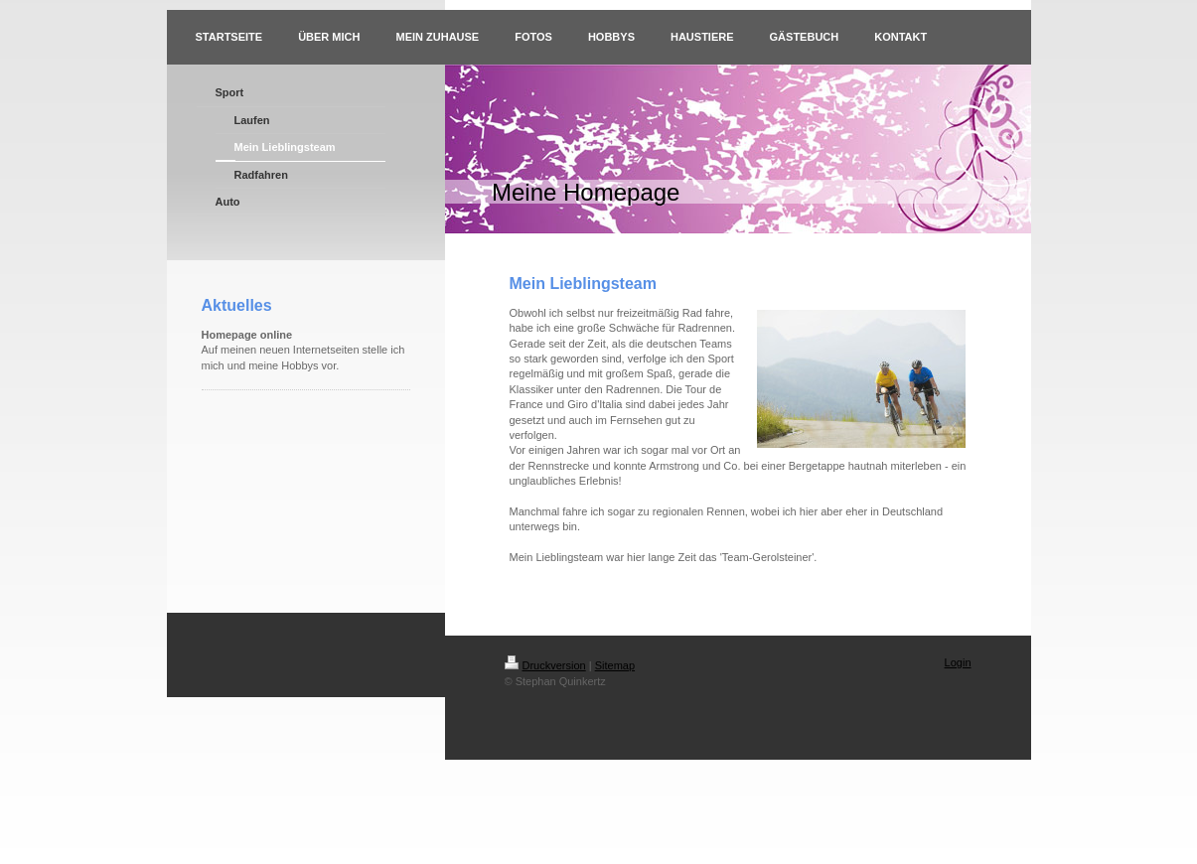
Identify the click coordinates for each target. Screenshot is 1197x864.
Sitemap (615, 665)
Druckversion (545, 665)
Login (958, 662)
